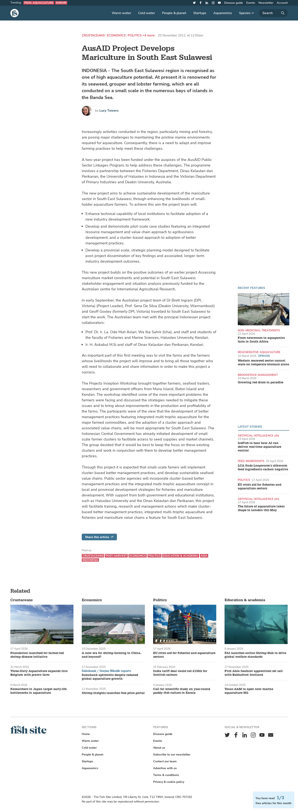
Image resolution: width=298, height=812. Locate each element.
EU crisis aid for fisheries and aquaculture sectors (259, 486)
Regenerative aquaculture (259, 352)
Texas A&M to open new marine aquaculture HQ (249, 691)
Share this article (99, 537)
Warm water (121, 13)
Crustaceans (93, 35)
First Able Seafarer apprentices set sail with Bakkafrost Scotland (254, 673)
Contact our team (165, 761)
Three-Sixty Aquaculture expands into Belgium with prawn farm (39, 673)
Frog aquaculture (38, 3)
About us (159, 748)
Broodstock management (258, 375)
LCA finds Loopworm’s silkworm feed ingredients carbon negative (263, 467)
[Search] (273, 13)
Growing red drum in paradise (260, 382)
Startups (199, 13)
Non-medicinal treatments (259, 330)
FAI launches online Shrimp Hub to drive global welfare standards (255, 655)
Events (250, 3)
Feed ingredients (251, 461)
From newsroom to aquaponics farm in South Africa (261, 340)
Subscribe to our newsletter (171, 754)
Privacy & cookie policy (168, 782)
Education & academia (180, 555)
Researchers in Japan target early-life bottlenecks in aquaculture (38, 691)
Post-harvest (116, 555)
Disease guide (233, 3)
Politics (135, 35)
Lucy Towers (109, 110)
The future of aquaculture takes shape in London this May (261, 508)
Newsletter (265, 3)
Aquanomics (222, 13)
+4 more (148, 35)
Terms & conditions (166, 775)
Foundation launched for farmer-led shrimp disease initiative (37, 655)
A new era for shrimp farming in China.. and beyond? (112, 655)
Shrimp (61, 3)
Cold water (146, 13)
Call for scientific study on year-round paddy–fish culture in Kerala (181, 691)
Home (86, 734)
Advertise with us (165, 768)
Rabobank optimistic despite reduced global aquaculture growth (110, 677)
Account (282, 3)
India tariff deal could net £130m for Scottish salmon (180, 673)
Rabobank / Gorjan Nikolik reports (106, 671)
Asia (204, 555)
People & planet (174, 13)
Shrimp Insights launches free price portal (113, 693)
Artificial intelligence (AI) (258, 435)
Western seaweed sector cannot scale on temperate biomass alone (263, 362)
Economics (116, 35)
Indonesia (90, 560)
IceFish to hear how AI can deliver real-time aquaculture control (259, 446)
